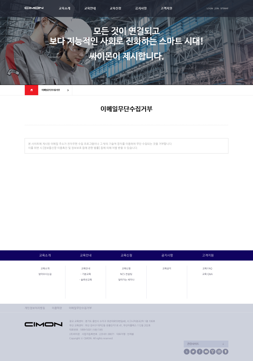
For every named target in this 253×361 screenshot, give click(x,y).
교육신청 (115, 8)
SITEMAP (224, 8)
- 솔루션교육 (85, 280)
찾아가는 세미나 (126, 280)
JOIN (217, 8)
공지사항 (141, 8)
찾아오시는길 (45, 274)
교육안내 (90, 8)
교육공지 (166, 268)
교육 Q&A (207, 274)
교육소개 (64, 8)
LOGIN (210, 8)
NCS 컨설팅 (126, 274)
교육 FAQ (207, 268)
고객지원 (166, 8)
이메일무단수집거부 (80, 308)
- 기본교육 (85, 274)
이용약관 (57, 308)
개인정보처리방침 (35, 308)
